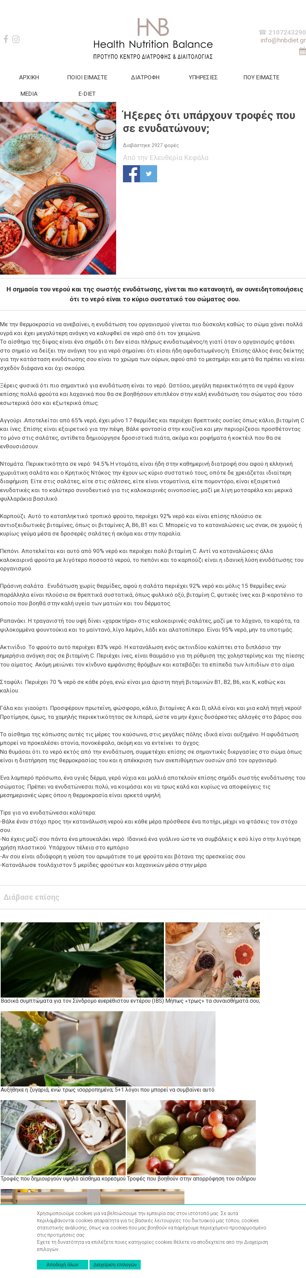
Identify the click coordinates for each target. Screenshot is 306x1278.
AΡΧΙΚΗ (29, 77)
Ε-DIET (87, 93)
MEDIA (29, 93)
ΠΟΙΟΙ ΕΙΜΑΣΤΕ (87, 77)
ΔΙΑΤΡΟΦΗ (145, 77)
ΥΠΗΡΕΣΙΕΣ (203, 77)
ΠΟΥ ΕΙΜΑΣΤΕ (261, 77)
